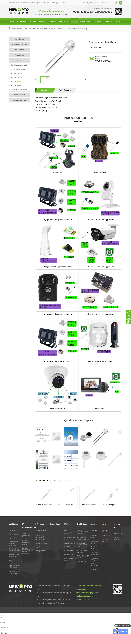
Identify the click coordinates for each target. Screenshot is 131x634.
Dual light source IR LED (18, 89)
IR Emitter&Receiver (37, 22)
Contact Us (118, 533)
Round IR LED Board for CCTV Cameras (82, 532)
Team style (94, 569)
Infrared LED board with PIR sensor (82, 544)
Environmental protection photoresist (13, 543)
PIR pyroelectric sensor (40, 531)
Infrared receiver (19, 100)
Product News (106, 536)
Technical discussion (105, 540)
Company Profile (93, 531)
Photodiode (12, 530)
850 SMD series (15, 73)
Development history (94, 559)
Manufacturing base (95, 548)
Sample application (118, 538)
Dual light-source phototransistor (14, 572)
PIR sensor (52, 22)
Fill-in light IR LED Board (83, 557)
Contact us (104, 3)
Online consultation (116, 67)
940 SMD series (15, 77)
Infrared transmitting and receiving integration (27, 550)
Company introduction (90, 3)
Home (12, 22)
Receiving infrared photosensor (15, 555)
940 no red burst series (17, 69)
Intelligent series (40, 551)
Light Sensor (21, 22)
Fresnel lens (63, 22)
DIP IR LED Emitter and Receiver (26, 542)
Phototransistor (14, 534)
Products (35, 29)
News (118, 22)
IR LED (74, 22)
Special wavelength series (18, 65)
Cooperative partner (94, 542)
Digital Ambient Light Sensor (14, 566)
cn (116, 2)
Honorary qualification (94, 553)
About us (109, 22)
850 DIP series (56, 29)
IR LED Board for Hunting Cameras (82, 538)
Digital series (39, 547)
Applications (98, 22)
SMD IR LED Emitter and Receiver (26, 535)
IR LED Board (85, 22)
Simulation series (41, 543)
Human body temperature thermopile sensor (41, 537)
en (120, 2)
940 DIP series (15, 85)
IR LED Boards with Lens (82, 551)
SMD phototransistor (14, 561)
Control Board (81, 561)
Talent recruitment (94, 564)
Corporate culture (93, 536)
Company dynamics (105, 531)
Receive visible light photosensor (14, 550)
